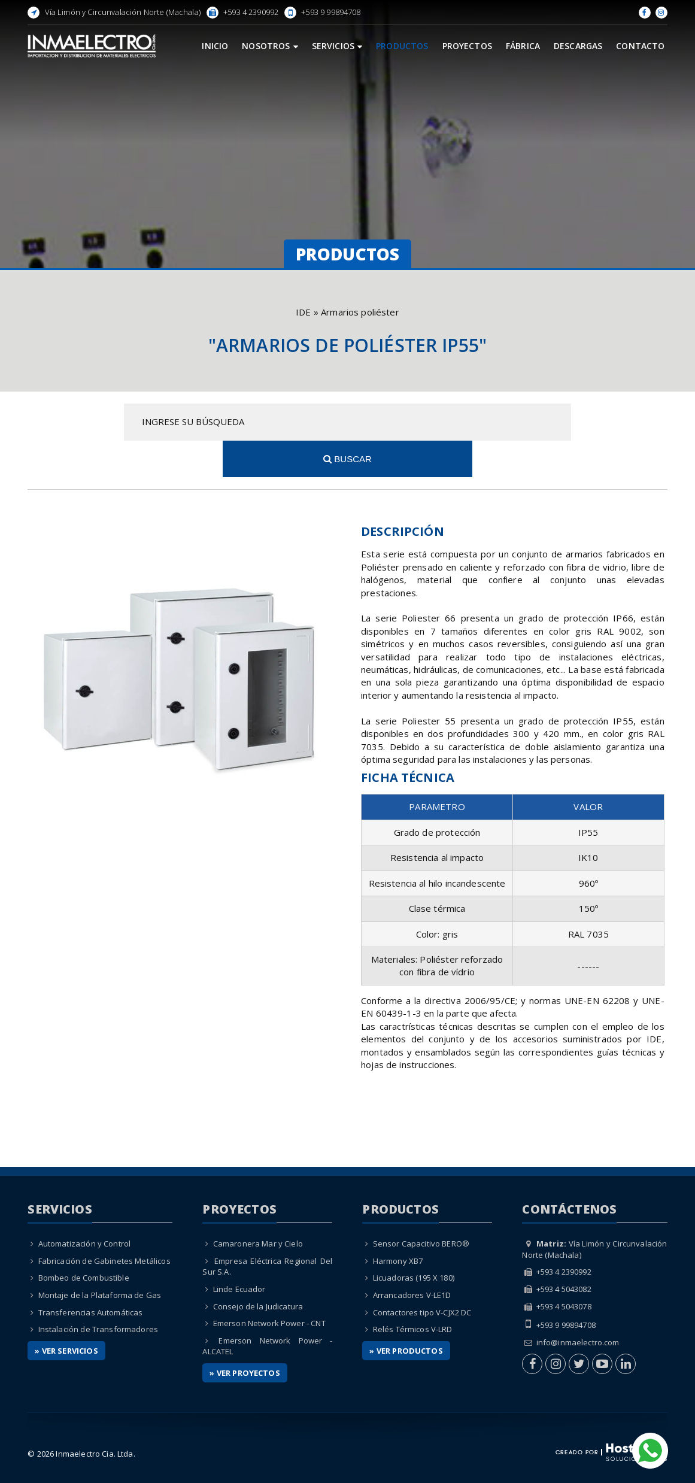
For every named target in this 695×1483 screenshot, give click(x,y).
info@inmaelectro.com (578, 1305)
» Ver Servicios (66, 1313)
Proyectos (467, 45)
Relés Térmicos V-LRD (413, 1292)
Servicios (337, 45)
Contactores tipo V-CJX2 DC (422, 1275)
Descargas (578, 45)
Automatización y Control (84, 1207)
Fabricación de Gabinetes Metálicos (104, 1223)
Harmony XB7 (398, 1223)
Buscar (571, 422)
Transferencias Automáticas (90, 1275)
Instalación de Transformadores (98, 1292)
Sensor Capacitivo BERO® (421, 1207)
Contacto (640, 45)
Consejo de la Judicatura (258, 1269)
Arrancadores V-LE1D (412, 1258)
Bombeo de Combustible (83, 1241)
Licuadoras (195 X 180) (413, 1241)
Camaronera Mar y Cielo (258, 1207)
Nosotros (270, 45)
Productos (402, 45)
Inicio (215, 45)
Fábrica (523, 45)
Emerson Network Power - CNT (269, 1286)
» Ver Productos (405, 1313)
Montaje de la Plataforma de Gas (100, 1258)
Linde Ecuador (239, 1252)
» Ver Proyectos (245, 1335)
